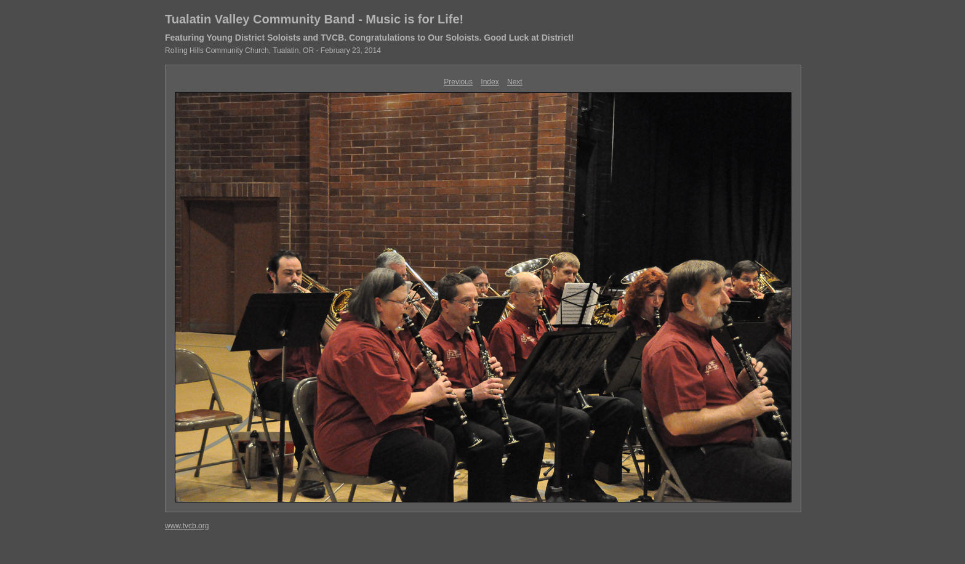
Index (490, 82)
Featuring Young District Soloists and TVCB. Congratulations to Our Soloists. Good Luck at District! (369, 37)
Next (515, 82)
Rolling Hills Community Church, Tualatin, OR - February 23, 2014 (273, 50)
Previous (458, 82)
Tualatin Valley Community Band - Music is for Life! (314, 19)
